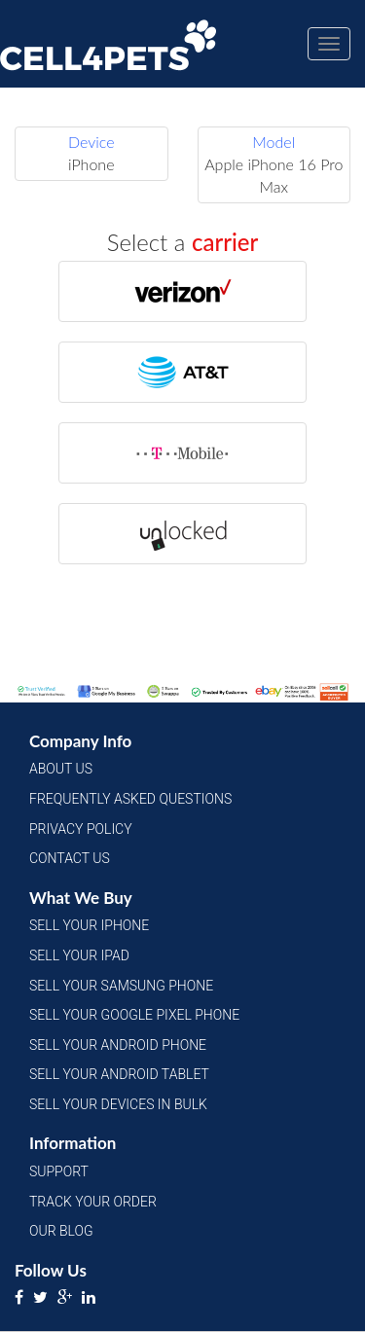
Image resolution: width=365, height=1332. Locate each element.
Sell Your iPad (79, 955)
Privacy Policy (80, 829)
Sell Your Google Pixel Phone (134, 1015)
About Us (60, 768)
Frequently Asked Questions (130, 799)
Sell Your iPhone (89, 925)
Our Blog (61, 1231)
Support (59, 1171)
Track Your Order (93, 1201)
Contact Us (69, 858)
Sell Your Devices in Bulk (118, 1104)
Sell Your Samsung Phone (121, 985)
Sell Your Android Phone (117, 1045)
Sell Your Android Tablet (119, 1074)
